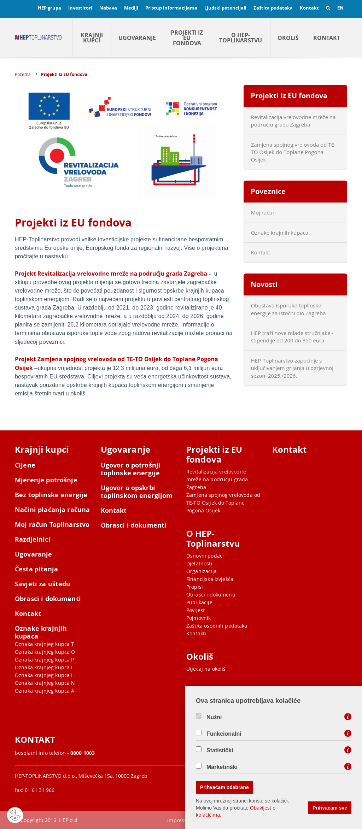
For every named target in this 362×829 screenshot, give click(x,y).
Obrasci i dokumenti (48, 599)
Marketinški (222, 767)
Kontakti (196, 633)
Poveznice (268, 191)
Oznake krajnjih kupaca (280, 232)
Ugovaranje (137, 38)
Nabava (108, 8)
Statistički (219, 750)
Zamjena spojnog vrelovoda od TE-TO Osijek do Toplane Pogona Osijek (293, 152)
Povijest (195, 610)
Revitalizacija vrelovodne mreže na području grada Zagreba (293, 120)
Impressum (180, 820)
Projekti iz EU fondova (187, 38)
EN (340, 8)
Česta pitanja (36, 569)
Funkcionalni (223, 734)
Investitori (80, 8)
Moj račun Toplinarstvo (52, 525)
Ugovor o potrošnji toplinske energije (131, 469)
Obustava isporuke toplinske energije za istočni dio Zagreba (288, 309)
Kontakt (309, 8)
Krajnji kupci (92, 37)
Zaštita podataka (273, 8)
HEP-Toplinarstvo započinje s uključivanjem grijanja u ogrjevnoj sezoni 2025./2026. (292, 368)
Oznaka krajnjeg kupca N (45, 683)
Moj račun (263, 212)
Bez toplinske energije (51, 495)
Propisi (194, 586)
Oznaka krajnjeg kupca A (44, 690)
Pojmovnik (198, 618)
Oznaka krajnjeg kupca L (44, 667)
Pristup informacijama (171, 8)
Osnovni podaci (205, 555)
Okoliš (288, 38)
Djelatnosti (199, 563)
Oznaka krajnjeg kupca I (43, 675)
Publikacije (199, 602)
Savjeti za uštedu (43, 584)
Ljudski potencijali (225, 8)
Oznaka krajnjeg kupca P (44, 659)
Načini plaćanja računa (52, 510)
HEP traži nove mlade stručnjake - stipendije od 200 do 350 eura (292, 336)
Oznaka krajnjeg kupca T (44, 644)
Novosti (264, 284)
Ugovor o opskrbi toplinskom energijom (137, 492)
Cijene (25, 465)
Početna (23, 74)
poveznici (51, 342)
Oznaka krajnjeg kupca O (45, 651)
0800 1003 (82, 752)
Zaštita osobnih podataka (216, 625)
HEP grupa (49, 8)
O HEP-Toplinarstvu (240, 37)
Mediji (131, 8)
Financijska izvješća (209, 579)
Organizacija (201, 571)
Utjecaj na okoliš (206, 668)
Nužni (214, 717)
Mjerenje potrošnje (46, 480)
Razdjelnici (33, 539)
